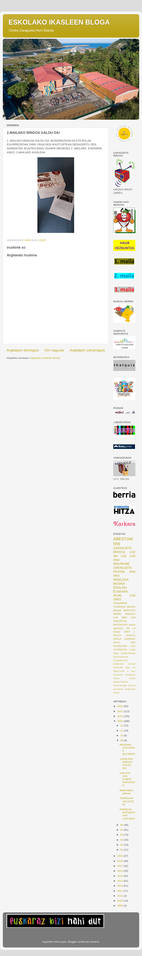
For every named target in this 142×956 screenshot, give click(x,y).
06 (122, 824)
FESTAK (119, 571)
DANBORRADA (128, 653)
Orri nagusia (54, 350)
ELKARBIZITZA (120, 660)
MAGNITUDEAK (120, 682)
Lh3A (132, 646)
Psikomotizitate (120, 685)
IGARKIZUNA (120, 646)
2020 (120, 721)
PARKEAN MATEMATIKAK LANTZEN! (127, 814)
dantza (116, 631)
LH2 (132, 552)
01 (122, 849)
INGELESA (121, 579)
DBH (124, 617)
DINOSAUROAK (120, 657)
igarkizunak (130, 689)
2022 (120, 711)
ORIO (117, 599)
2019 (120, 855)
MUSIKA (119, 583)
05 (122, 829)
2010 (120, 900)
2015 (120, 876)
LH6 (133, 617)
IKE (128, 628)
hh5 (116, 543)
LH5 (115, 617)
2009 (120, 905)
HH (115, 556)
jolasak (117, 610)
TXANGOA (119, 606)
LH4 (132, 556)
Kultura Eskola (124, 678)
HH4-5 (116, 642)
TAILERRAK (120, 603)
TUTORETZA (120, 649)
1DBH (127, 631)
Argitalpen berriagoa (23, 350)
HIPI (133, 642)
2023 (120, 706)
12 (122, 725)
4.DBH (132, 650)
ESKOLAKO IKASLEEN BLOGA (59, 22)
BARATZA (129, 610)
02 (122, 844)
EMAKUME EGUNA (124, 664)
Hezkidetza (130, 675)
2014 (120, 880)
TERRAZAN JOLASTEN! (127, 801)
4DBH (116, 653)
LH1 (124, 556)
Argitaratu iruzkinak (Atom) (45, 358)
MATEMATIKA (120, 624)
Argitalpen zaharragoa (87, 350)
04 (122, 834)
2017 (120, 866)
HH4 (116, 560)
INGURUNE (121, 563)
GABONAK (129, 639)
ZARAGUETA (122, 567)
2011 (120, 895)
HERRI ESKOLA (124, 614)
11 (122, 730)
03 (122, 839)
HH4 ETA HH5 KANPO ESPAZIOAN (127, 779)
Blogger (72, 941)
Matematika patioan (126, 792)
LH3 (132, 595)
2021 (120, 716)
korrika (116, 693)
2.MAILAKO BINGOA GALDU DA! (126, 764)
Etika (127, 667)
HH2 (116, 575)
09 (122, 740)
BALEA (131, 606)
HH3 (132, 571)
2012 (120, 890)
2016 (120, 870)
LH (133, 628)
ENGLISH (120, 587)
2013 (120, 885)
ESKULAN (118, 667)
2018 (120, 861)
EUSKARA (120, 591)
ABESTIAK (123, 539)
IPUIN (117, 595)
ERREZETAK (120, 621)
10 (122, 735)
